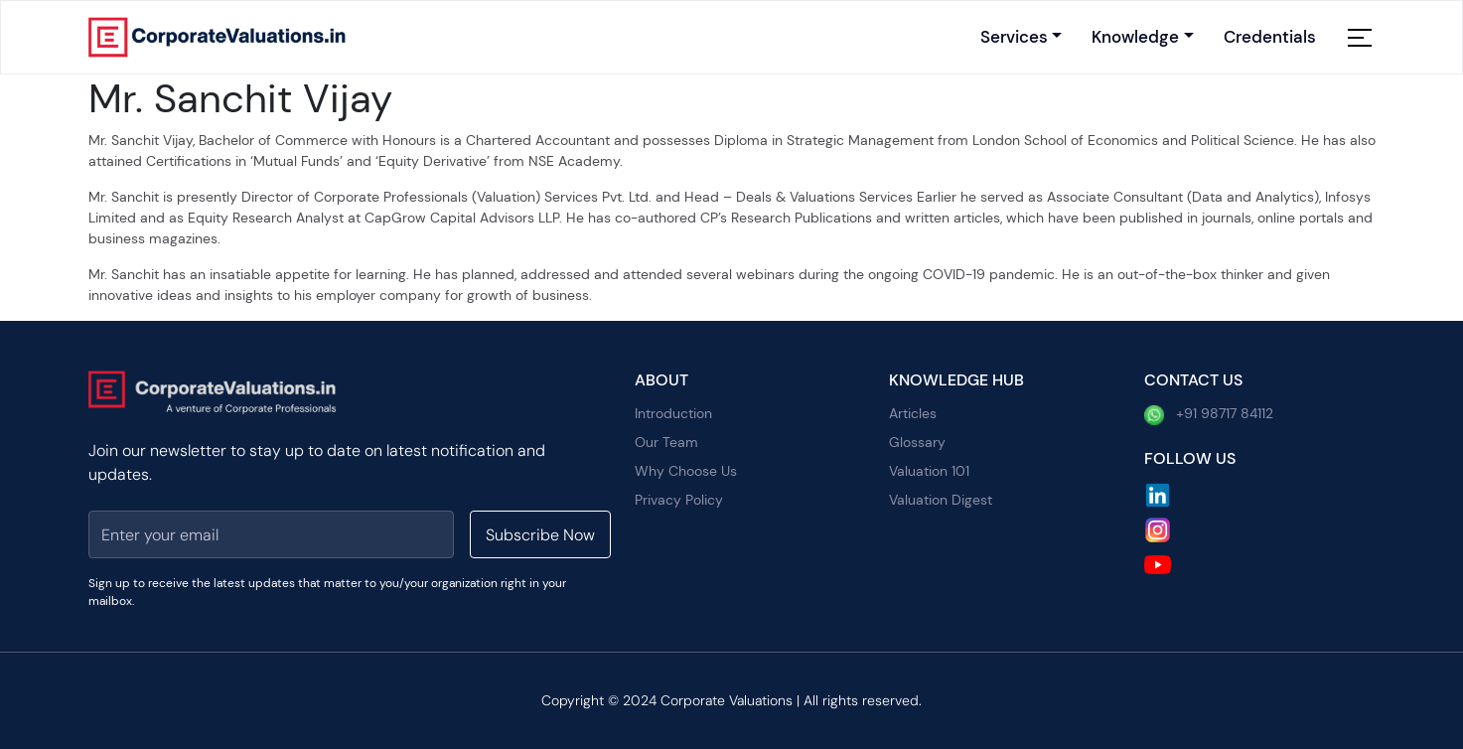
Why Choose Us (686, 471)
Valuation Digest (940, 500)
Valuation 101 (929, 471)
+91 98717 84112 (1208, 414)
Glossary (917, 442)
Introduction (673, 413)
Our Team (666, 442)
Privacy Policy (679, 500)
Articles (913, 413)
